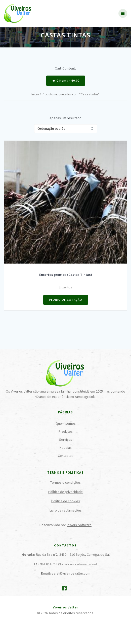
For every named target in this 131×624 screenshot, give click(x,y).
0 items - (65, 81)
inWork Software (79, 525)
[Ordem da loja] (65, 128)
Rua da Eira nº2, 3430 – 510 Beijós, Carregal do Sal (73, 554)
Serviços (65, 439)
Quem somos (66, 423)
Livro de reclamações (66, 510)
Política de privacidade (65, 491)
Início (35, 94)
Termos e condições (65, 482)
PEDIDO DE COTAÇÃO (65, 299)
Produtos (66, 431)
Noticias (66, 447)
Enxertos (65, 287)
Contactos (65, 455)
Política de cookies (65, 501)
